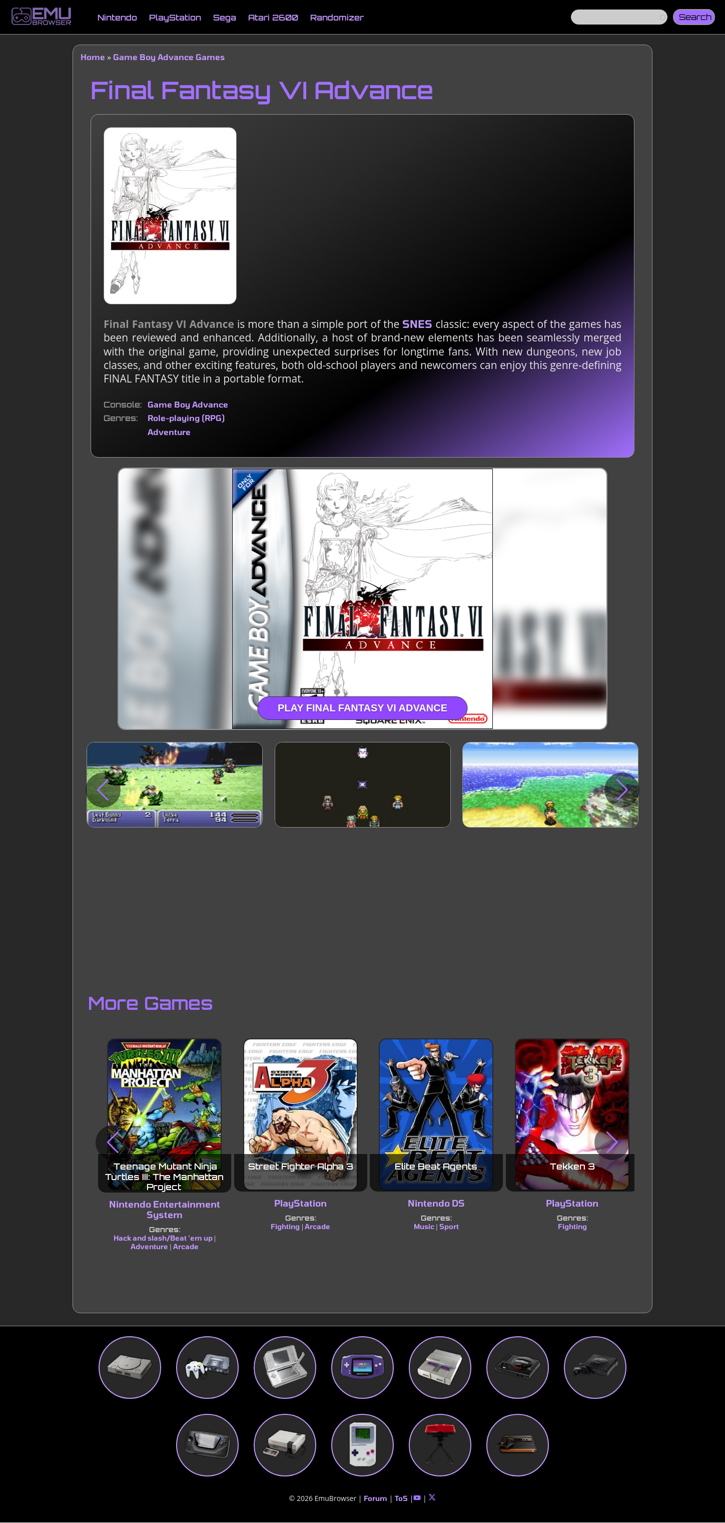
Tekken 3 (572, 1166)
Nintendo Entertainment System (164, 1209)
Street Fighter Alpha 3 (300, 1166)
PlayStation (175, 18)
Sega (224, 18)
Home (93, 57)
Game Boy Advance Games (169, 57)
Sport (449, 1226)
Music (424, 1226)
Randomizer (337, 18)
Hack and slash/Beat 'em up (163, 1238)
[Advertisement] (362, 908)
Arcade (186, 1246)
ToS (401, 1498)
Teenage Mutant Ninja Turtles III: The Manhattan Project (164, 1176)
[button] (103, 790)
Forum (375, 1498)
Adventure (169, 432)
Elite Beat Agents (436, 1166)
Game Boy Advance (188, 404)
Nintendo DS (436, 1203)
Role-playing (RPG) (186, 418)
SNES (417, 323)
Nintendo (117, 18)
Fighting (285, 1226)
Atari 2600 (273, 18)
